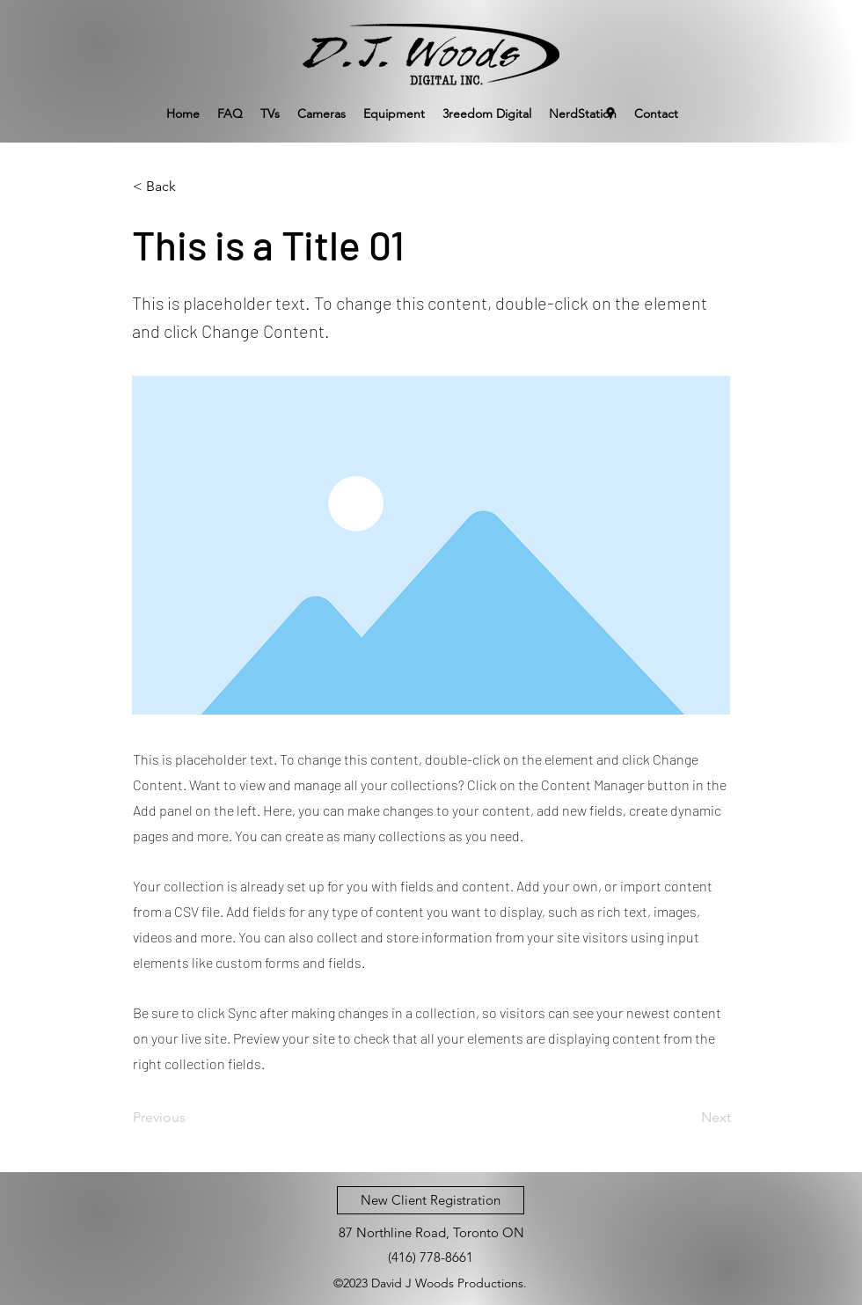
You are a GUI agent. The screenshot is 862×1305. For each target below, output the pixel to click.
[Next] (687, 1117)
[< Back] (191, 186)
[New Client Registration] (430, 1200)
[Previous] (191, 1117)
